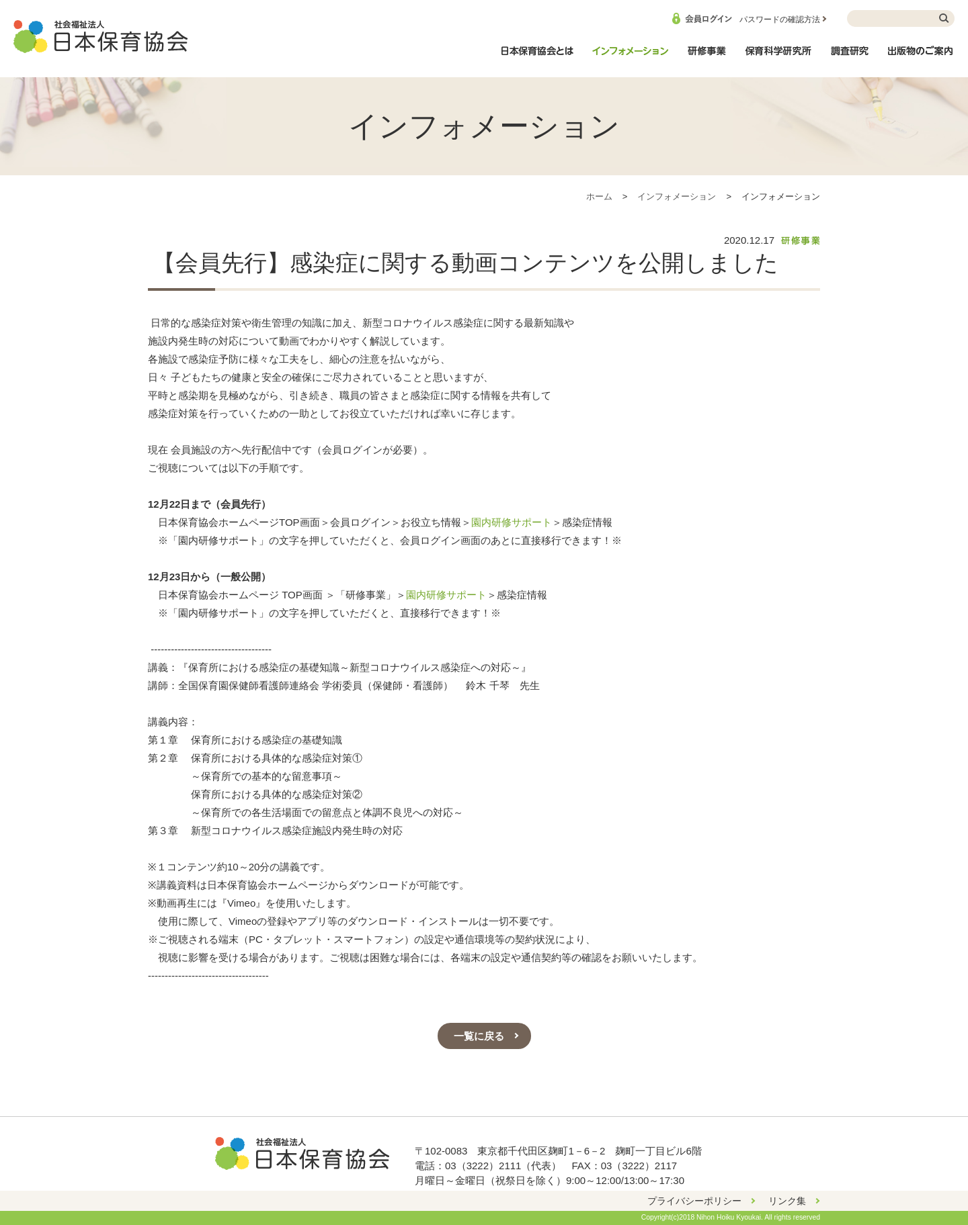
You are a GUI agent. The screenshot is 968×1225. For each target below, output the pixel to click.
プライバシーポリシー (694, 1200)
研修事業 (706, 57)
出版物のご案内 (921, 57)
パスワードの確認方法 (779, 19)
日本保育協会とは (537, 57)
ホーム (599, 196)
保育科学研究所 (778, 57)
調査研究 (850, 57)
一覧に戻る (479, 1036)
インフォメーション (630, 57)
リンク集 (787, 1200)
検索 (944, 18)
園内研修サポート (511, 522)
